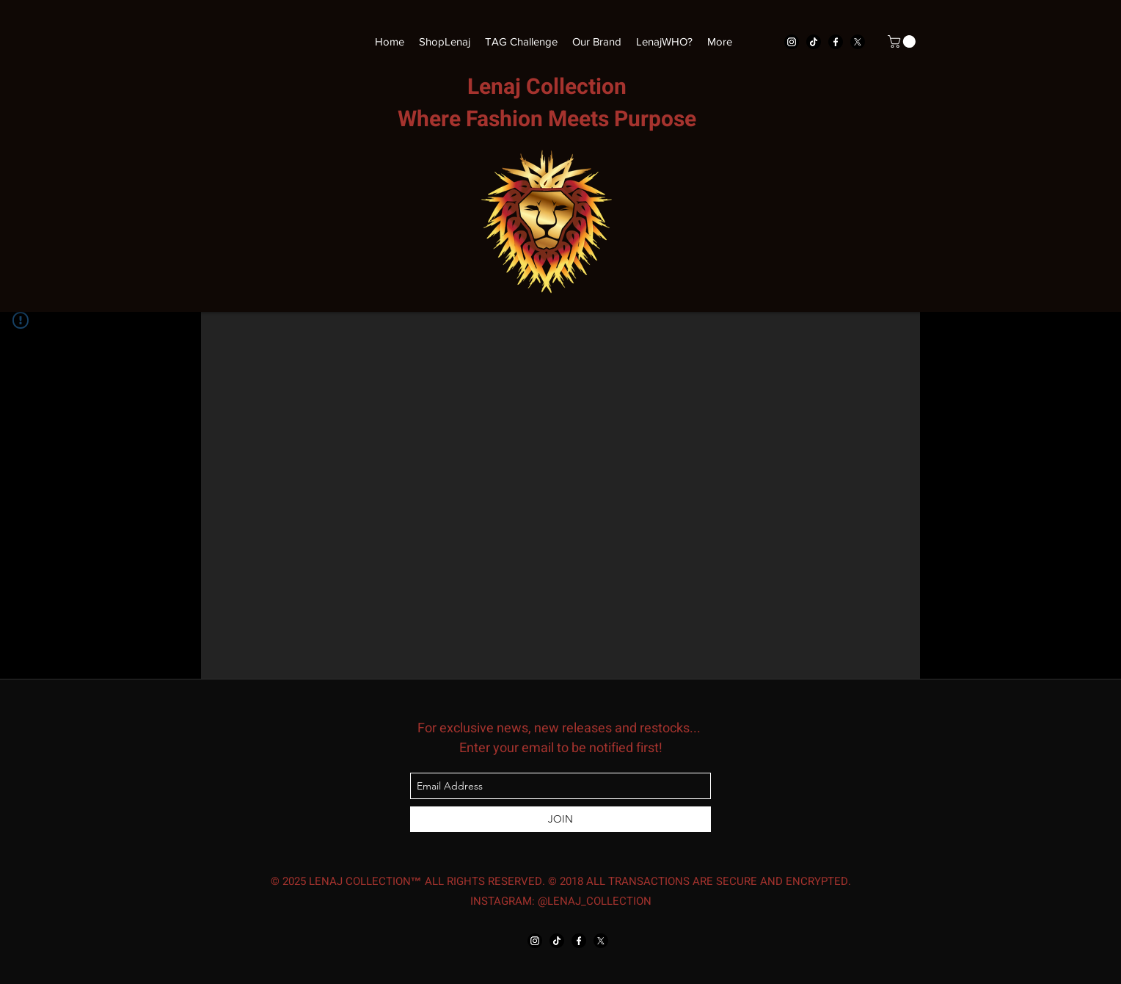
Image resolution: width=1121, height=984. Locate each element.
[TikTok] (813, 41)
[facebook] (835, 41)
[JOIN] (560, 819)
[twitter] (857, 41)
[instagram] (791, 41)
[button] (903, 41)
